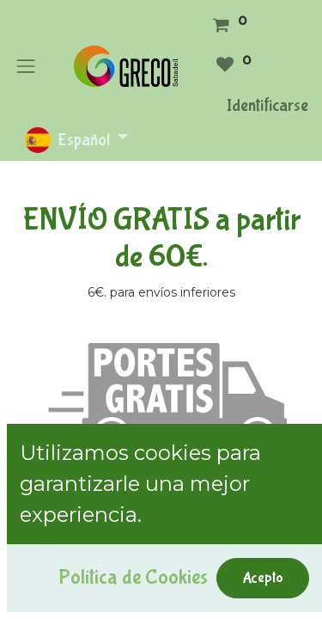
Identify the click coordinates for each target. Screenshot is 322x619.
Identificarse (267, 105)
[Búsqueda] (292, 514)
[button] (36, 551)
